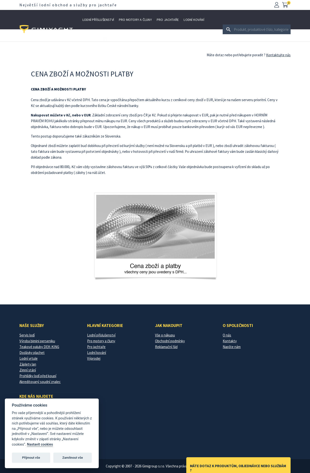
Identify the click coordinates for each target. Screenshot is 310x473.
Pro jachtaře (168, 19)
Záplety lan (27, 364)
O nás (227, 335)
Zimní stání (27, 370)
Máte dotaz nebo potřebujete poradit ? (236, 55)
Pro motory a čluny (135, 19)
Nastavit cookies (40, 444)
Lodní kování (194, 19)
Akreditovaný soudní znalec (40, 381)
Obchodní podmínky (170, 341)
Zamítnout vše (72, 457)
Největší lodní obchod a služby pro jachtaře (68, 4)
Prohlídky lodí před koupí (37, 376)
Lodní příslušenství (98, 19)
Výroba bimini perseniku (37, 341)
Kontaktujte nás (278, 55)
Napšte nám (232, 346)
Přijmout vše (31, 457)
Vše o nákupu (165, 335)
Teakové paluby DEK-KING (39, 346)
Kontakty (230, 341)
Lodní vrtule (28, 358)
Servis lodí (27, 335)
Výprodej (90, 39)
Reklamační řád (166, 346)
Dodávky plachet (32, 352)
